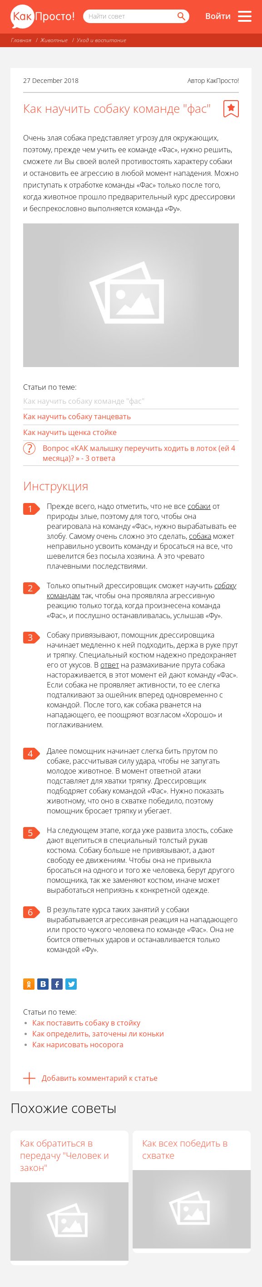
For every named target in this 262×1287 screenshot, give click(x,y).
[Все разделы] (245, 16)
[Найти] (181, 16)
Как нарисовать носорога (78, 1045)
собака (200, 536)
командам (63, 595)
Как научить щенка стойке (70, 432)
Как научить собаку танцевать (77, 416)
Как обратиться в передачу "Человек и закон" (64, 1155)
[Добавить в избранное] (231, 108)
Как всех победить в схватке (184, 1149)
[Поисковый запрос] (136, 16)
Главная (21, 40)
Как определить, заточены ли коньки (98, 1034)
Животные (54, 40)
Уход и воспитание (101, 40)
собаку (225, 585)
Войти (218, 15)
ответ (109, 665)
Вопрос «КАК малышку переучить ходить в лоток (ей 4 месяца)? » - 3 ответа (139, 453)
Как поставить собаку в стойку (86, 1023)
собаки (199, 506)
